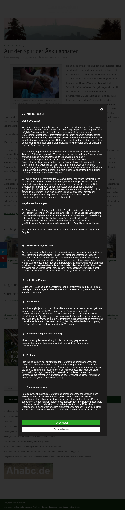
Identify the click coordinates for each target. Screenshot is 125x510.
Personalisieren (61, 429)
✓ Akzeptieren (61, 422)
